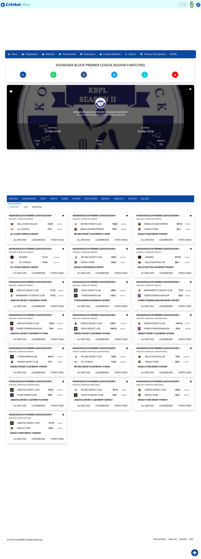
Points (53, 199)
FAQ (191, 555)
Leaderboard (29, 199)
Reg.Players (91, 199)
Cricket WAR (19, 555)
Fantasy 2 (119, 199)
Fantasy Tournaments (153, 54)
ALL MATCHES (20, 241)
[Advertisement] (100, 29)
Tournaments (67, 54)
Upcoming (37, 207)
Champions (87, 54)
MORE (173, 54)
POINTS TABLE (56, 241)
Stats (43, 199)
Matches (48, 54)
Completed (14, 207)
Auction (133, 199)
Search (130, 54)
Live (26, 207)
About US (173, 555)
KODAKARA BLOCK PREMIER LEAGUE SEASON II (100, 112)
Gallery (145, 199)
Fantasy (106, 199)
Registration (30, 54)
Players (76, 199)
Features (183, 555)
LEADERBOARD (38, 241)
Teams (65, 199)
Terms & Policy (159, 555)
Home (12, 54)
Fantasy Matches (110, 54)
